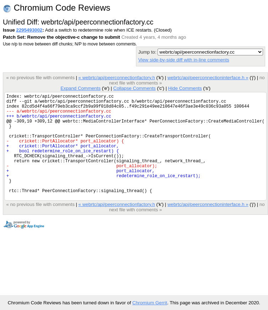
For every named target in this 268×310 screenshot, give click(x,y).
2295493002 (29, 30)
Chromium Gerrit (149, 302)
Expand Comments (80, 88)
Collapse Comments (134, 88)
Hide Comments (185, 88)
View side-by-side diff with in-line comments (183, 59)
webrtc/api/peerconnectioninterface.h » (208, 77)
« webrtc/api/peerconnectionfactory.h (116, 77)
